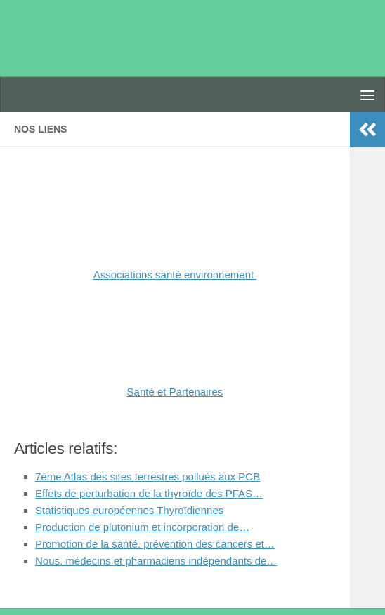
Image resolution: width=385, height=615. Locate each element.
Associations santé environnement (175, 275)
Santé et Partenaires (175, 392)
